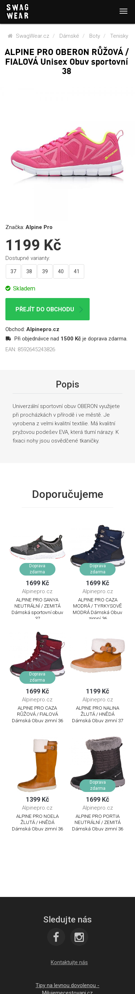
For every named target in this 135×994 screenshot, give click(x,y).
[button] (69, 962)
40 (61, 271)
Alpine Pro (39, 227)
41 (77, 271)
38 (29, 271)
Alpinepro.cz (42, 329)
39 (45, 271)
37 (13, 271)
